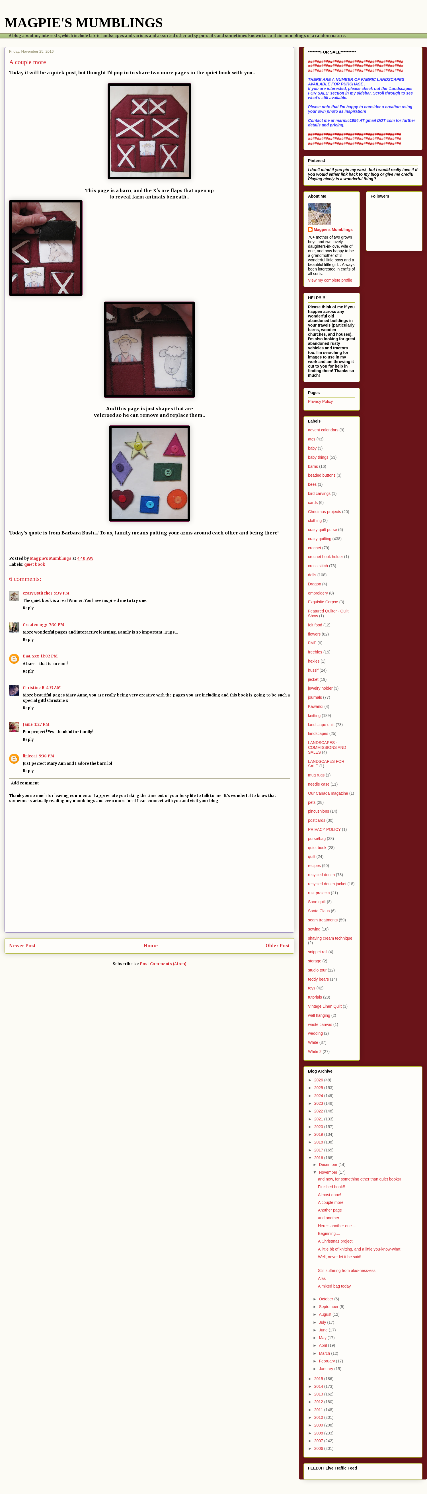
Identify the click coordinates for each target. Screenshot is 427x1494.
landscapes (318, 733)
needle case (319, 784)
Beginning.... (329, 1233)
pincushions (318, 811)
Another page (330, 1210)
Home (150, 945)
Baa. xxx (31, 656)
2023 (319, 1103)
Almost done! (329, 1194)
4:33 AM (53, 687)
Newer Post (22, 945)
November (328, 1172)
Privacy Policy (320, 401)
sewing (314, 929)
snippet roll (317, 952)
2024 (319, 1095)
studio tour (317, 970)
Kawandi (315, 706)
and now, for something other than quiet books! (359, 1179)
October (326, 1299)
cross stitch (318, 565)
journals (315, 697)
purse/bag (317, 838)
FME (312, 643)
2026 (319, 1080)
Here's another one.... (337, 1226)
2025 (319, 1087)
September (329, 1306)
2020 (319, 1126)
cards (313, 502)
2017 (319, 1150)
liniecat (30, 756)
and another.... (331, 1218)
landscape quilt (321, 724)
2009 (319, 1425)
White (313, 1042)
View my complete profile (330, 280)
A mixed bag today (334, 1286)
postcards (316, 820)
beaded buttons (322, 475)
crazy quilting (319, 538)
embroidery (318, 593)
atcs (311, 439)
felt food (315, 625)
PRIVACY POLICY (324, 829)
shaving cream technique (330, 938)
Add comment (25, 783)
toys (311, 988)
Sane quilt (317, 901)
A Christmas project (335, 1241)
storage (314, 961)
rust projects (319, 893)
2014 (319, 1386)
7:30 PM (56, 624)
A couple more (331, 1202)
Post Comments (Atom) (163, 964)
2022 (319, 1111)
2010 (319, 1417)
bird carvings (319, 493)
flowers (314, 634)
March (325, 1353)
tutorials (315, 997)
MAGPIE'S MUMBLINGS (84, 22)
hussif (313, 670)
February (327, 1361)
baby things (318, 457)
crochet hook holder (325, 556)
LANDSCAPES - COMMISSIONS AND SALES (327, 747)
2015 (319, 1378)
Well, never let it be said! (339, 1257)
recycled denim (321, 874)
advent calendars (323, 430)
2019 (319, 1134)
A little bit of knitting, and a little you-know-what (359, 1249)
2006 (319, 1448)
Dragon (314, 584)
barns (313, 466)
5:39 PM (61, 593)
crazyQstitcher (37, 593)
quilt (311, 856)
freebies (315, 652)
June (324, 1330)
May (323, 1337)
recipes (314, 865)
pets (311, 802)
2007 (319, 1440)
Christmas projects (324, 511)
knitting (314, 715)
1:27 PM (41, 724)
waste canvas (320, 1024)
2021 (319, 1119)
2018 (319, 1142)
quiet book (34, 564)
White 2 (314, 1051)
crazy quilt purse (322, 529)
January (326, 1368)
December (328, 1164)
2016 (319, 1157)
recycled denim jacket (327, 884)
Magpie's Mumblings (333, 229)
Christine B (33, 687)
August (325, 1314)
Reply (28, 608)
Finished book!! (331, 1186)
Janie (28, 724)
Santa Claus (319, 911)
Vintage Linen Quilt (325, 1006)
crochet (314, 548)
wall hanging (319, 1015)
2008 (319, 1433)
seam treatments (323, 920)
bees (312, 484)
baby (312, 448)
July (323, 1322)
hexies (313, 661)
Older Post (278, 945)
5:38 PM (46, 756)
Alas (322, 1278)
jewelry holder (320, 688)
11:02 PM (49, 656)
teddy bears (318, 979)
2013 (319, 1394)
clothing (315, 520)
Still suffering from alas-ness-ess (346, 1270)
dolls (312, 575)
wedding (315, 1033)
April (323, 1345)
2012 (319, 1401)
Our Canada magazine (328, 793)
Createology (35, 624)
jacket (313, 679)
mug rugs (316, 775)
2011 (319, 1409)
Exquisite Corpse (323, 602)
